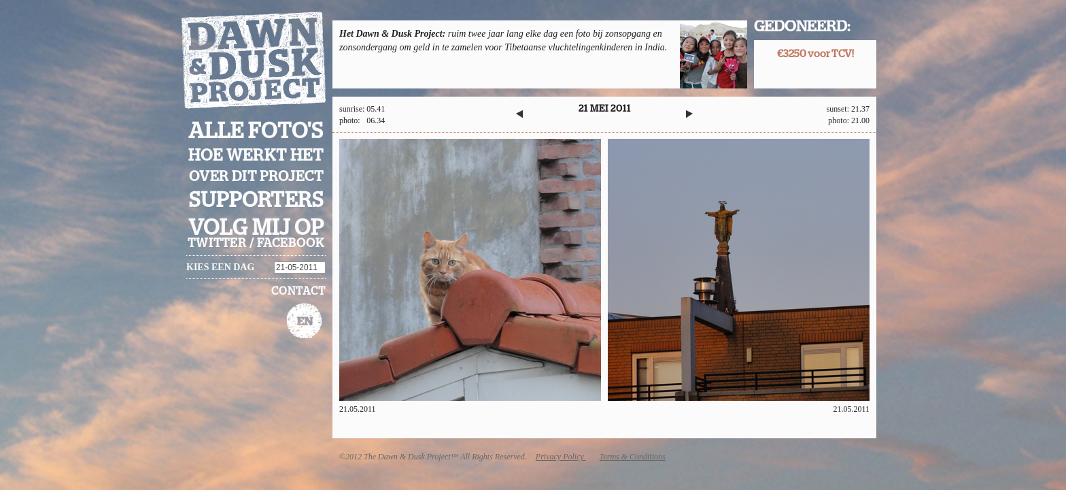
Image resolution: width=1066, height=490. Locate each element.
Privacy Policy (561, 456)
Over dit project (256, 176)
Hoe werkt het (256, 156)
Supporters (256, 200)
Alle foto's (256, 131)
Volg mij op (256, 228)
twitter (217, 244)
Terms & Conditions (633, 456)
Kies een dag (220, 267)
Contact (298, 291)
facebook (290, 244)
